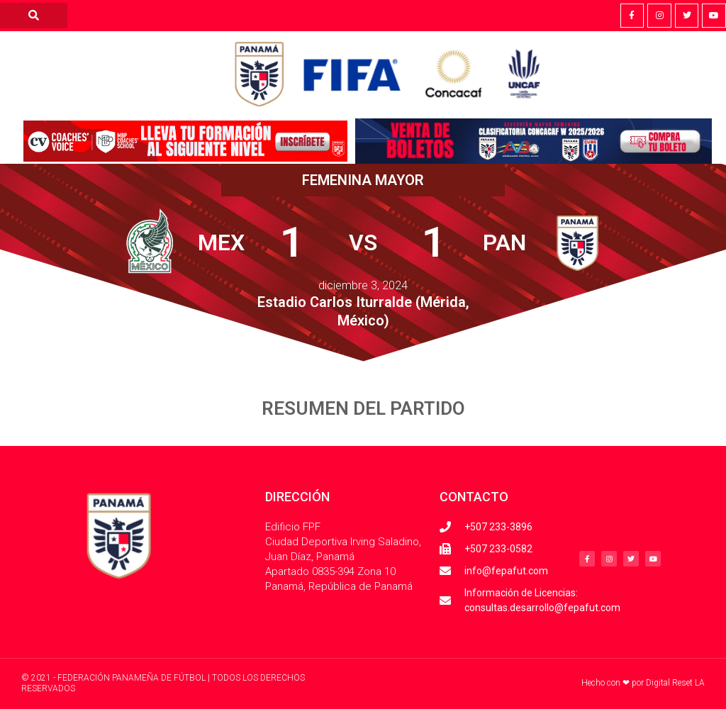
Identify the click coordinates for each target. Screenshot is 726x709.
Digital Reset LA (675, 683)
